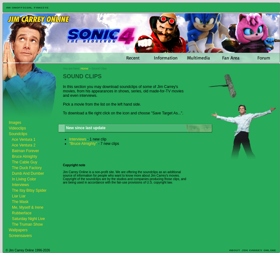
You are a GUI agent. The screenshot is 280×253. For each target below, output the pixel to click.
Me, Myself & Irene (27, 207)
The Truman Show (27, 224)
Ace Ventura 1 (23, 139)
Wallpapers (18, 230)
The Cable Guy (24, 162)
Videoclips (17, 128)
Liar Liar (18, 196)
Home (84, 68)
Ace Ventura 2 (23, 145)
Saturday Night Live (28, 219)
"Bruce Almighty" (83, 143)
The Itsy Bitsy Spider (29, 190)
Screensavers (20, 236)
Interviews (20, 185)
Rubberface (21, 213)
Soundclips (18, 134)
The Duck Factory (27, 168)
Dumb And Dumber (28, 173)
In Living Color (24, 179)
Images (15, 122)
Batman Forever (25, 151)
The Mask (20, 202)
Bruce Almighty (24, 156)
